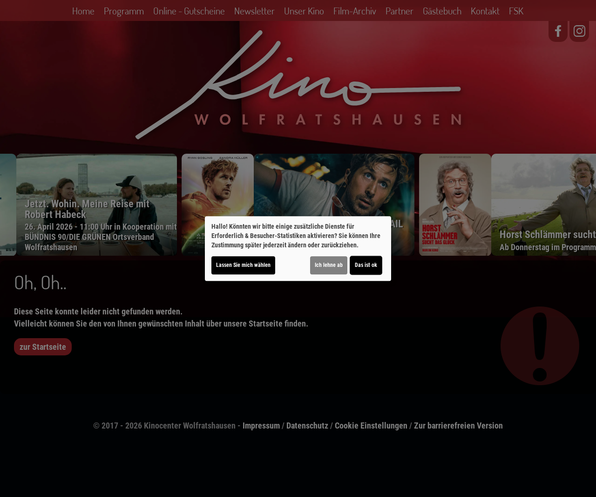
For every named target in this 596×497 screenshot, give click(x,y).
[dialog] (298, 248)
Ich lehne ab (329, 265)
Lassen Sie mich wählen (243, 265)
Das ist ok (366, 265)
